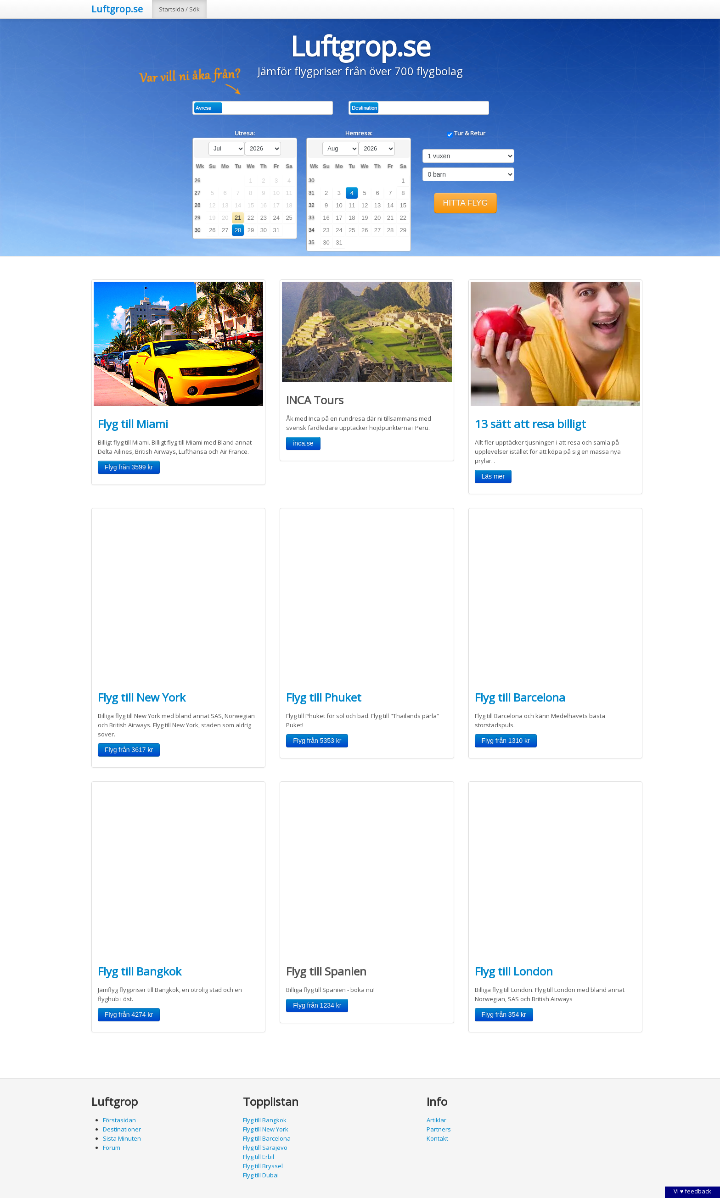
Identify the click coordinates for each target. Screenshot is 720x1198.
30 (263, 230)
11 (352, 205)
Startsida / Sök (179, 9)
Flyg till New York (142, 697)
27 (225, 230)
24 (276, 217)
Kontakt (437, 1138)
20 (377, 217)
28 (238, 230)
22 (251, 217)
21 (238, 217)
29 (251, 230)
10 (339, 205)
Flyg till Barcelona (520, 697)
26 (212, 230)
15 (403, 205)
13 (377, 205)
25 (289, 217)
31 (276, 230)
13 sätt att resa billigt (530, 423)
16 (326, 217)
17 (339, 217)
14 (390, 205)
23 (263, 217)
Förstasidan (119, 1120)
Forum (111, 1147)
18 (352, 217)
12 (364, 205)
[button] (465, 203)
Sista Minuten (122, 1138)
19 (364, 217)
